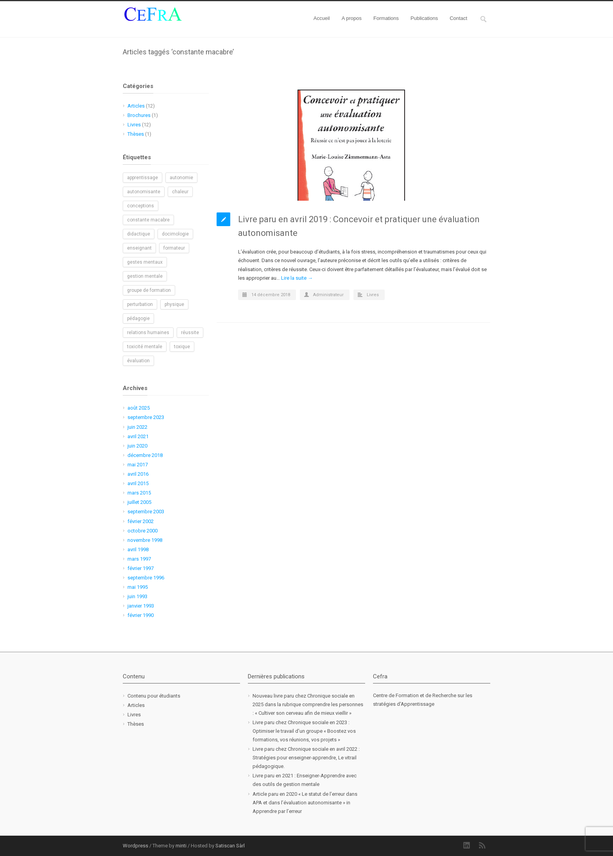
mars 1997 (139, 559)
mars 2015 (139, 493)
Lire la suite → (297, 278)
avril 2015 (138, 483)
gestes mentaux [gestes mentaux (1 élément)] (145, 262)
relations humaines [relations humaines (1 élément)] (148, 332)
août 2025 (138, 408)
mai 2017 (137, 465)
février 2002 (140, 521)
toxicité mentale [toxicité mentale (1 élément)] (144, 346)
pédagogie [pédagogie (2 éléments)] (138, 318)
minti (181, 846)
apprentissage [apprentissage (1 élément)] (142, 177)
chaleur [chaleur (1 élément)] (180, 191)
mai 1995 (137, 587)
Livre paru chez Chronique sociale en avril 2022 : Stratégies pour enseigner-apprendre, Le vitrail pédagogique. (306, 757)
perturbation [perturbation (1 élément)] (140, 304)
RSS (482, 845)
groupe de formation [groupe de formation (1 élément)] (149, 290)
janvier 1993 (140, 606)
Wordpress (135, 846)
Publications (424, 18)
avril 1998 (138, 549)
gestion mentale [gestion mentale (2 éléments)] (145, 276)
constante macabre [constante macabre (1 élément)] (148, 220)
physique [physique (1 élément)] (174, 304)
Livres (373, 294)
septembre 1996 (145, 578)
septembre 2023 (145, 417)
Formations (386, 18)
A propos (352, 18)
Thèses (135, 134)
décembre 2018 (145, 455)
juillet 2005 (139, 502)
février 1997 (140, 568)
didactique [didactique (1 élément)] (138, 234)
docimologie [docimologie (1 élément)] (175, 234)
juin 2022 (137, 427)
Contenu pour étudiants (153, 696)
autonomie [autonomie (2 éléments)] (181, 177)
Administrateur (328, 294)
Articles (136, 106)
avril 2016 (138, 474)
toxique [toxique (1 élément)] (182, 346)
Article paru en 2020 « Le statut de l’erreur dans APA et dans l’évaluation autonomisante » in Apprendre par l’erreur (305, 802)
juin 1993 (137, 596)
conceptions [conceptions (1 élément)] (140, 206)
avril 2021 (138, 436)
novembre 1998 (144, 540)
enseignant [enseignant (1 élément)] (139, 248)
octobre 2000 (142, 531)
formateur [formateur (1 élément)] (174, 248)
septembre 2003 (145, 511)
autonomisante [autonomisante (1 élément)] (143, 191)
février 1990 (140, 615)
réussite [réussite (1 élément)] (190, 332)
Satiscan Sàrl (230, 846)
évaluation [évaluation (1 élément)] (138, 360)
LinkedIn (467, 845)
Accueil (322, 18)
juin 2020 (137, 446)
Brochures (139, 115)
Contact (458, 18)
